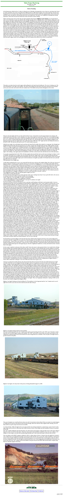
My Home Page (33, 491)
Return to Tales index (24, 491)
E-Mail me (40, 491)
